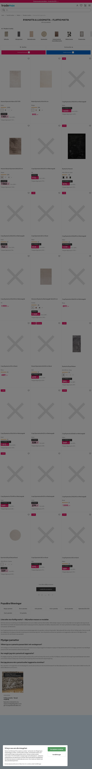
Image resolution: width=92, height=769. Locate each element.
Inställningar (57, 754)
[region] (35, 755)
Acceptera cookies (56, 749)
